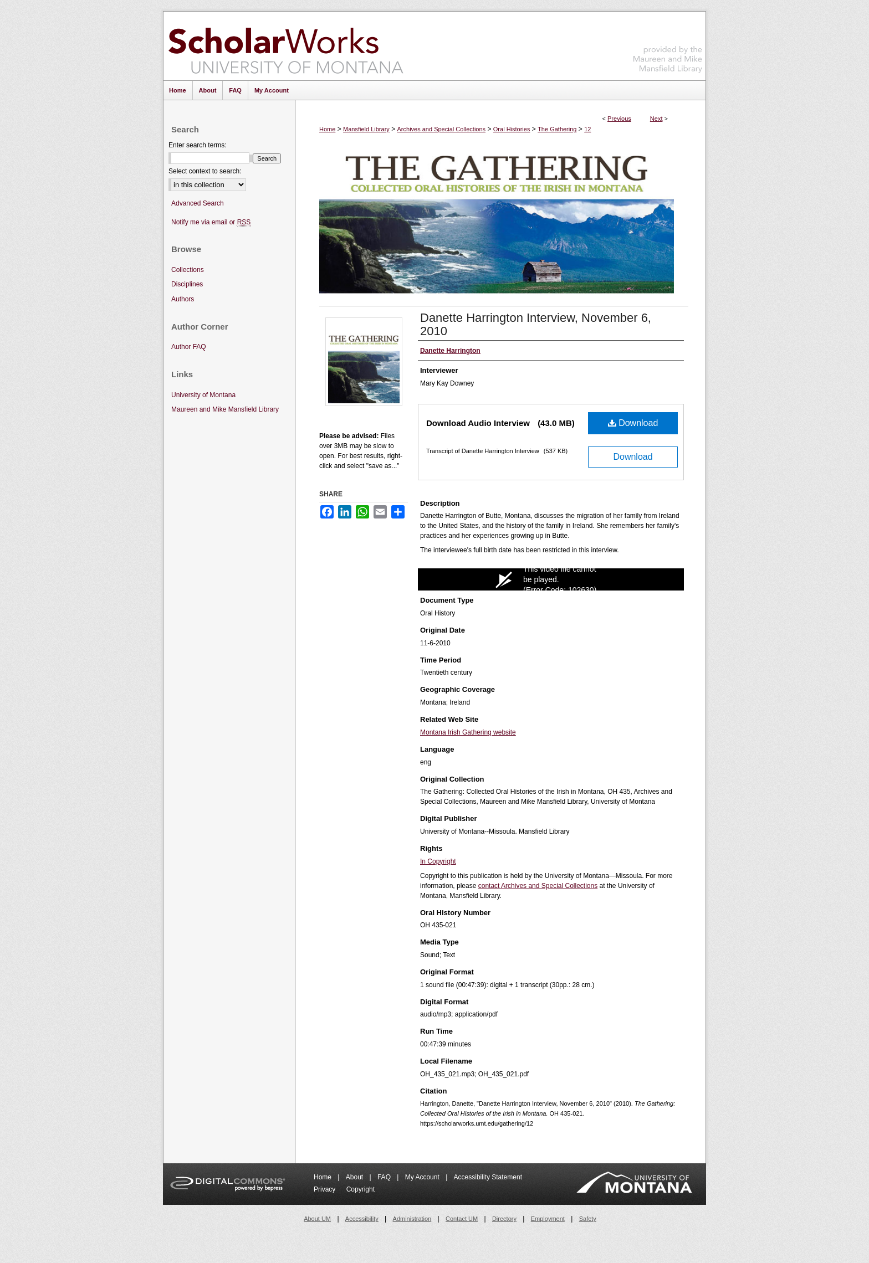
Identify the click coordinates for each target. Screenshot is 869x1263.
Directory (504, 1218)
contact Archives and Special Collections (537, 886)
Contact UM (462, 1218)
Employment (548, 1218)
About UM (317, 1218)
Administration (412, 1218)
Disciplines (187, 284)
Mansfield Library (366, 129)
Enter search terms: (197, 145)
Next (656, 118)
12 (587, 129)
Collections (187, 270)
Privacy (326, 1189)
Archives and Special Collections (441, 129)
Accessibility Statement (488, 1177)
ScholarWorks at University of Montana (285, 46)
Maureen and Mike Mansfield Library (668, 44)
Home (327, 129)
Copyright (360, 1189)
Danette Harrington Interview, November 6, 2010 (535, 324)
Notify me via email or (211, 222)
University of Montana (203, 395)
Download (633, 423)
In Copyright (438, 861)
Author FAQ (188, 347)
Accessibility (362, 1218)
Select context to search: (204, 171)
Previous (619, 118)
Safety (587, 1218)
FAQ (384, 1177)
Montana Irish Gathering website (468, 732)
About (355, 1177)
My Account (423, 1177)
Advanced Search (197, 203)
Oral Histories (511, 129)
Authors (182, 299)
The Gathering (557, 129)
